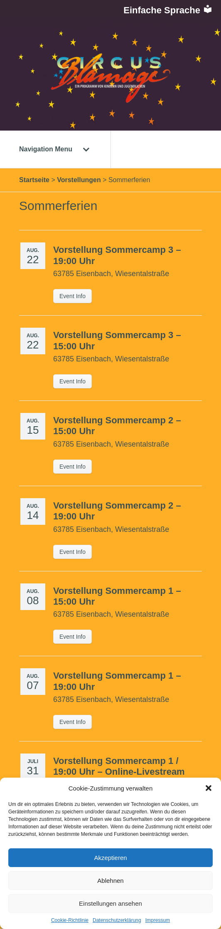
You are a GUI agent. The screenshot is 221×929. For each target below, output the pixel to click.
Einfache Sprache (168, 10)
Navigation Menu (54, 149)
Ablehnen (110, 880)
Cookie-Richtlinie (69, 920)
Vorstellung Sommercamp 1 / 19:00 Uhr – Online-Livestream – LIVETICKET (119, 772)
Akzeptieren (110, 857)
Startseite (34, 179)
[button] (208, 788)
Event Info (72, 296)
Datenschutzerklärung (117, 920)
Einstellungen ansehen (110, 903)
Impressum (157, 920)
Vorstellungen (79, 179)
